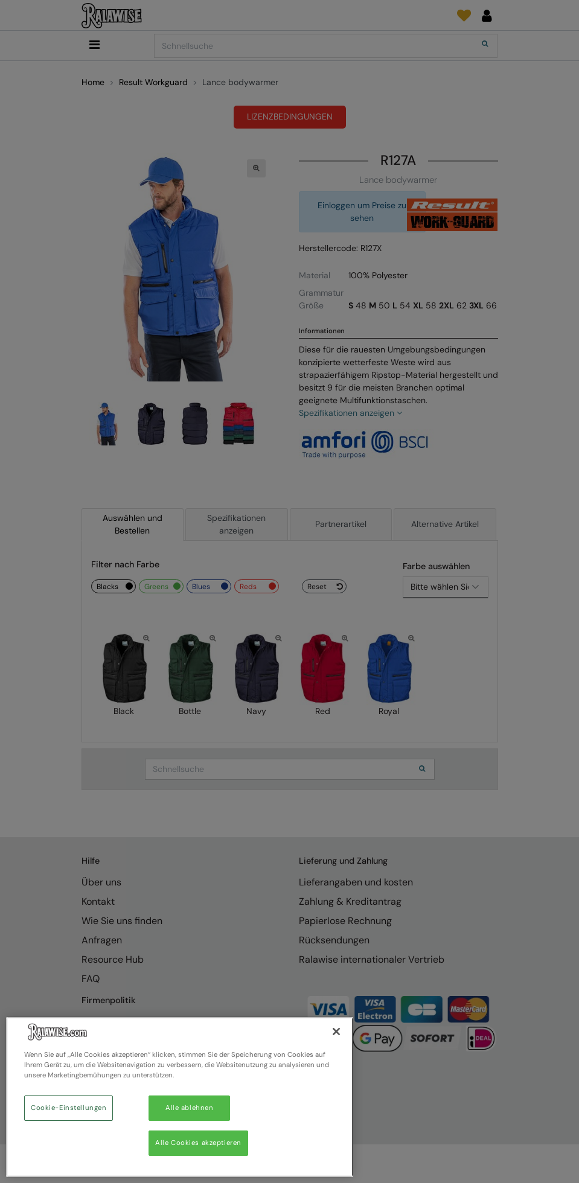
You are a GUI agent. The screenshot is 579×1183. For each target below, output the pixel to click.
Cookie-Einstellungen (68, 1107)
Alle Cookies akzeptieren (198, 1142)
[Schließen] (336, 1031)
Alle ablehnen (189, 1107)
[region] (179, 1097)
